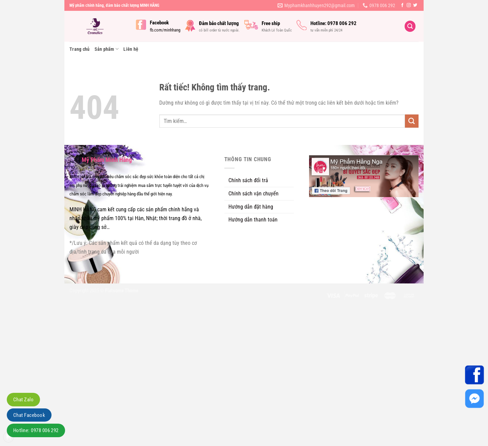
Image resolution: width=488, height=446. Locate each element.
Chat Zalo (23, 400)
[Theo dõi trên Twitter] (415, 5)
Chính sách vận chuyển (253, 193)
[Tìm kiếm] (410, 26)
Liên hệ (130, 49)
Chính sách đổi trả (248, 180)
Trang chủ (79, 49)
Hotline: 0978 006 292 (36, 430)
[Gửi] (412, 121)
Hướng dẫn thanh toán (253, 219)
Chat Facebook (29, 415)
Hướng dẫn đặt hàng (250, 207)
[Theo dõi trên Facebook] (402, 5)
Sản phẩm (107, 49)
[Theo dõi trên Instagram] (409, 5)
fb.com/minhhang (165, 30)
